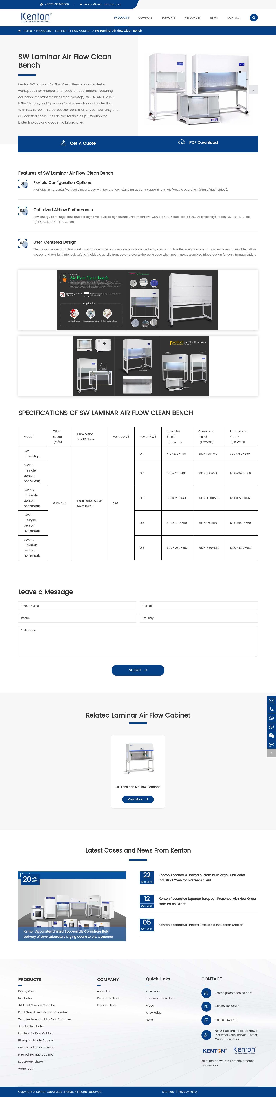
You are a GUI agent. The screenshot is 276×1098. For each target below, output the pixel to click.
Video (150, 1006)
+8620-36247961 (226, 1021)
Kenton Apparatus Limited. (55, 1092)
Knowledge (153, 1013)
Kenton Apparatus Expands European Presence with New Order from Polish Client (208, 902)
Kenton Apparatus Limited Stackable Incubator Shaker (201, 925)
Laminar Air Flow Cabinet (72, 31)
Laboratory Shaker (31, 1062)
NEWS (214, 17)
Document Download (160, 999)
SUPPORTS (168, 17)
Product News (107, 1006)
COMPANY (145, 17)
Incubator (25, 999)
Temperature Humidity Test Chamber (44, 1020)
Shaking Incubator (31, 1027)
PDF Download (197, 144)
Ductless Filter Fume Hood (36, 1048)
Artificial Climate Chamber (37, 1006)
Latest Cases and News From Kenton (138, 851)
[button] (253, 89)
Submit (138, 670)
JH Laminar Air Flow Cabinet (138, 787)
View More (138, 799)
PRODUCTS (121, 17)
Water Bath (26, 1069)
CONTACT (234, 17)
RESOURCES (193, 17)
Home (28, 31)
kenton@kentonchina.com (102, 4)
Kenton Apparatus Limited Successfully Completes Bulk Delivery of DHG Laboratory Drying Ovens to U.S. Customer (68, 935)
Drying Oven (27, 992)
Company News (108, 999)
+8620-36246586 (57, 4)
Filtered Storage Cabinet (35, 1055)
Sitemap (168, 1092)
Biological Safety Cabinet (36, 1041)
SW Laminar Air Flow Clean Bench (118, 31)
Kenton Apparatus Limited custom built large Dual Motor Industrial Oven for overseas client (202, 878)
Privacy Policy (188, 1092)
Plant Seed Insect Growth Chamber (43, 1013)
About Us (103, 992)
